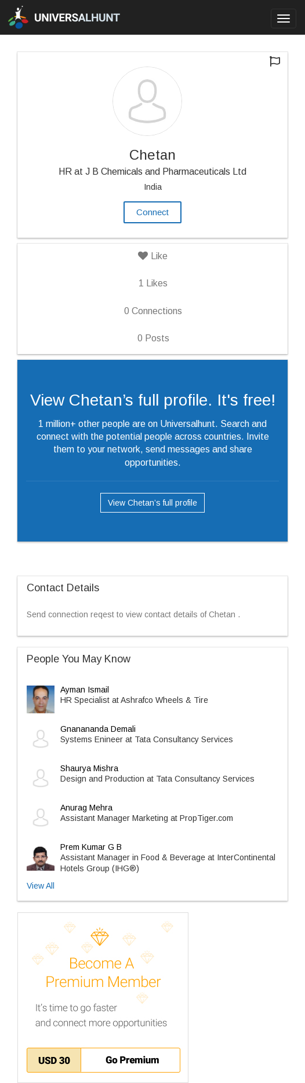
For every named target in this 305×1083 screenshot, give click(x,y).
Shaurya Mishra (89, 768)
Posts (153, 338)
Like (153, 256)
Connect (152, 212)
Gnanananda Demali (98, 729)
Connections (153, 311)
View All (41, 885)
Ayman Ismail (84, 689)
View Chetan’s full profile (152, 502)
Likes (153, 283)
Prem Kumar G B (91, 847)
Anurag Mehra (86, 807)
